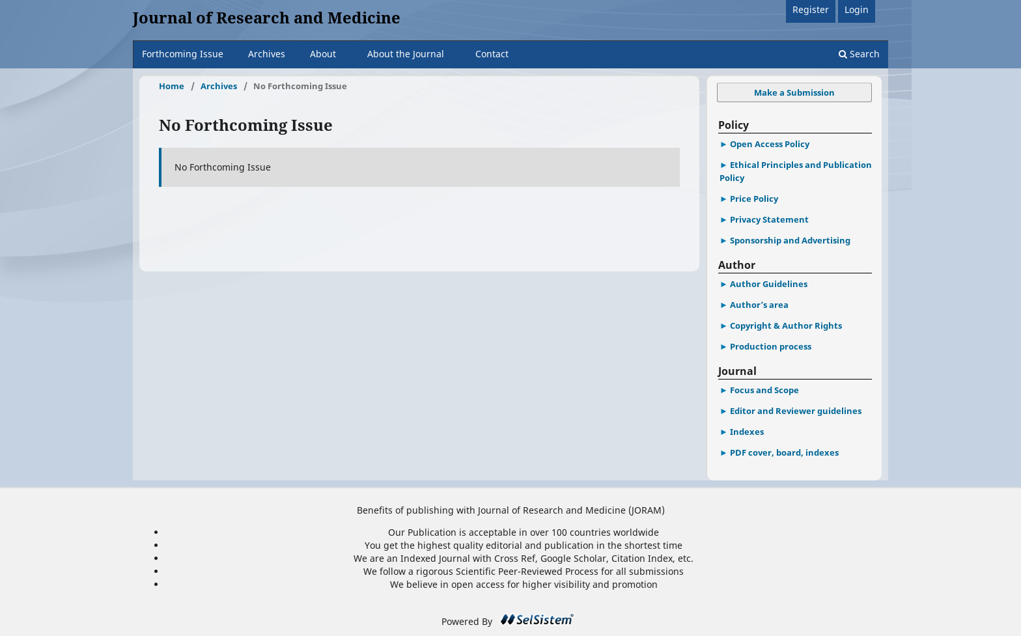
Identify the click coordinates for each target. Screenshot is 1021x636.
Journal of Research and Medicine (266, 17)
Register (810, 9)
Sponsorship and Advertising (790, 240)
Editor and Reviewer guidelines (795, 411)
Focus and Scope (764, 390)
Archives (266, 54)
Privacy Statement (769, 219)
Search (859, 54)
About (323, 54)
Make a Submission (794, 92)
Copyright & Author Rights (786, 325)
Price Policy (754, 198)
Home (171, 86)
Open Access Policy (769, 144)
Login (857, 9)
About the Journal (405, 54)
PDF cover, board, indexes (784, 452)
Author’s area (759, 305)
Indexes (747, 431)
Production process (770, 346)
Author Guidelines (768, 284)
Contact (492, 54)
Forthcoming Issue (182, 54)
